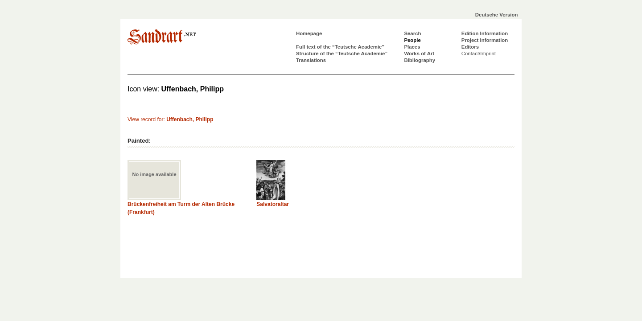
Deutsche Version (496, 14)
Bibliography (419, 60)
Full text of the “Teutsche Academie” (340, 46)
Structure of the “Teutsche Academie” (341, 53)
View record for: (171, 119)
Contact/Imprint (478, 53)
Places (412, 46)
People (412, 40)
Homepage (309, 33)
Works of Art (419, 53)
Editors (470, 46)
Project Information (484, 40)
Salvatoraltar (272, 204)
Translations (311, 60)
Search (412, 33)
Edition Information (484, 33)
